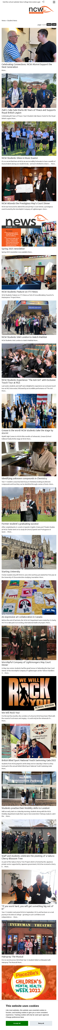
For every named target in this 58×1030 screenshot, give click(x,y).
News (4, 20)
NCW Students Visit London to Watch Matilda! (24, 336)
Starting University (11, 570)
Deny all (41, 1023)
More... (4, 69)
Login (38, 2)
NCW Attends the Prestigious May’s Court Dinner (26, 202)
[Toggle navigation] (54, 2)
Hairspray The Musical (12, 955)
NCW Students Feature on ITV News (20, 290)
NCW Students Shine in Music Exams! (20, 157)
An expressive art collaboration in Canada (22, 616)
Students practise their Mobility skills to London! (26, 807)
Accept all (16, 1023)
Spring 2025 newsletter (13, 248)
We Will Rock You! (11, 711)
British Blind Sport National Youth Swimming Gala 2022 (29, 759)
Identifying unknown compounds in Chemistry (24, 477)
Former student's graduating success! (20, 523)
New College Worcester (28, 2)
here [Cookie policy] (22, 1017)
